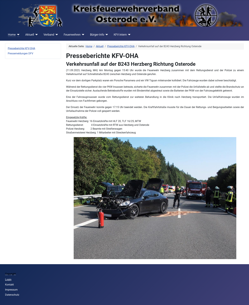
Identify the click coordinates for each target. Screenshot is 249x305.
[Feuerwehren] (82, 35)
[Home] (18, 35)
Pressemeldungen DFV (20, 53)
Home (12, 34)
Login (8, 279)
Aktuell (29, 34)
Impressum (11, 289)
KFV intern (120, 34)
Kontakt (9, 284)
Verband (49, 34)
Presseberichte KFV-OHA (21, 48)
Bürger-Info (97, 34)
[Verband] (56, 35)
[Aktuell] (36, 35)
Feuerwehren (72, 34)
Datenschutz (12, 294)
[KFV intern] (129, 35)
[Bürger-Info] (106, 35)
